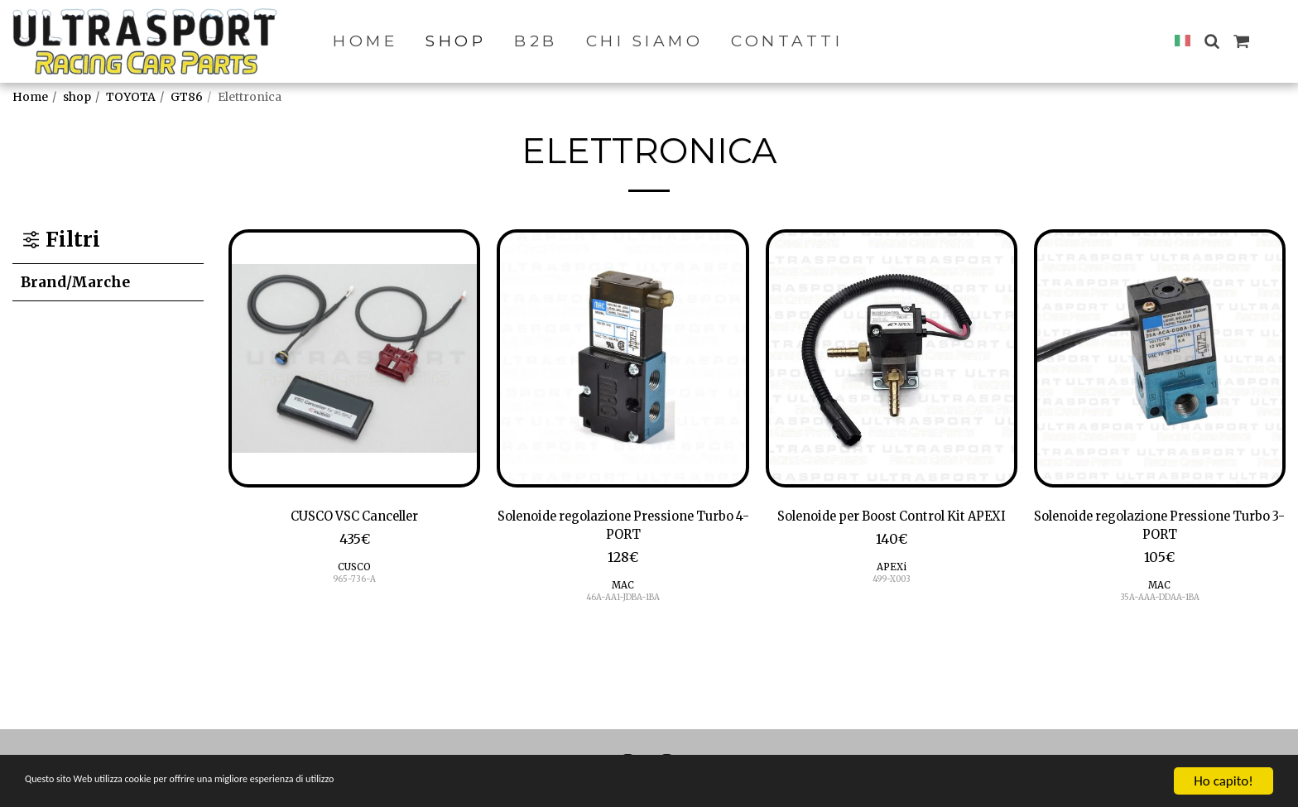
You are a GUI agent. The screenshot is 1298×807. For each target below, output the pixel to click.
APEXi (891, 591)
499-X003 (891, 603)
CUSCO (355, 570)
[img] (354, 358)
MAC (623, 591)
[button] (1211, 41)
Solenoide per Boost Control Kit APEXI (891, 528)
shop (77, 96)
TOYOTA (131, 96)
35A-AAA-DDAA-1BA (1159, 603)
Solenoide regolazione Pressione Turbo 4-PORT (623, 528)
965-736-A (354, 582)
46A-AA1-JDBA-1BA (623, 603)
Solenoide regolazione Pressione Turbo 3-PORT (1159, 528)
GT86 (187, 96)
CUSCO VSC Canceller (354, 517)
